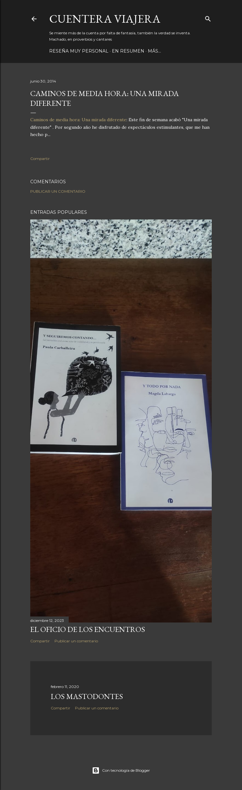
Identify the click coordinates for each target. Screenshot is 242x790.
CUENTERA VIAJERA (104, 18)
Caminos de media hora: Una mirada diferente (78, 119)
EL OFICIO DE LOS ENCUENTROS (87, 629)
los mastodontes (87, 696)
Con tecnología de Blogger (121, 770)
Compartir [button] (40, 158)
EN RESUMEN (128, 51)
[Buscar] (208, 17)
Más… (154, 51)
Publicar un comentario (57, 191)
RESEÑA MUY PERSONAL (78, 51)
